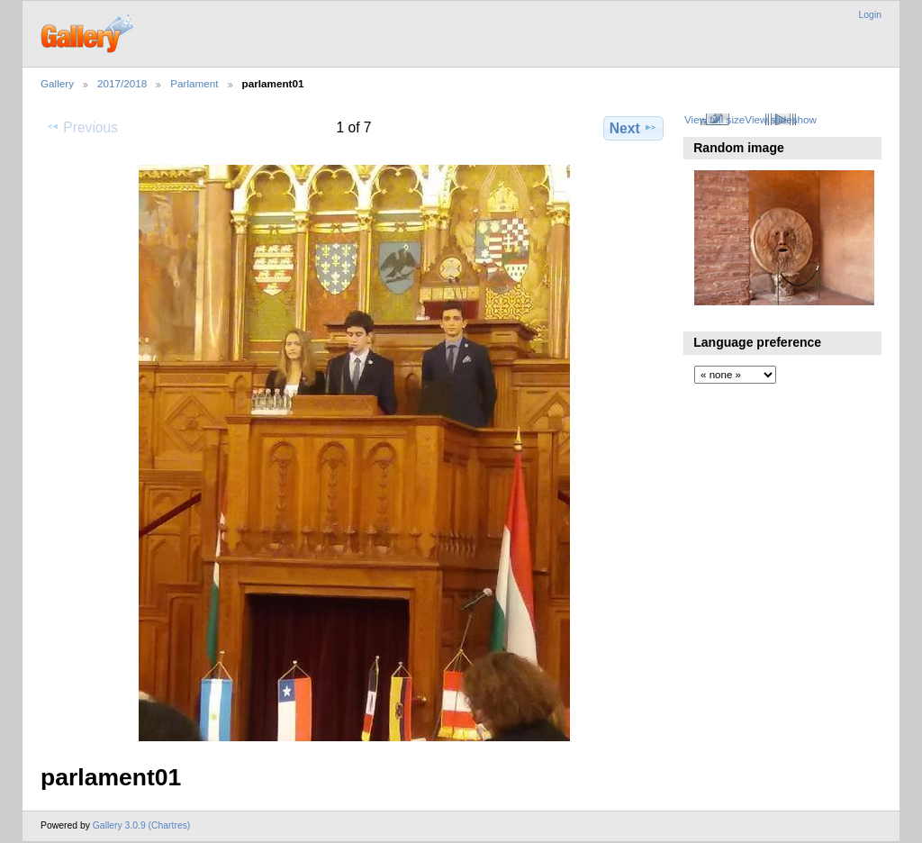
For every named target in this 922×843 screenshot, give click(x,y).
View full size (714, 119)
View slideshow (781, 119)
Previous (82, 127)
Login (870, 15)
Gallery (57, 83)
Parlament (194, 83)
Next (633, 128)
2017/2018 (122, 83)
